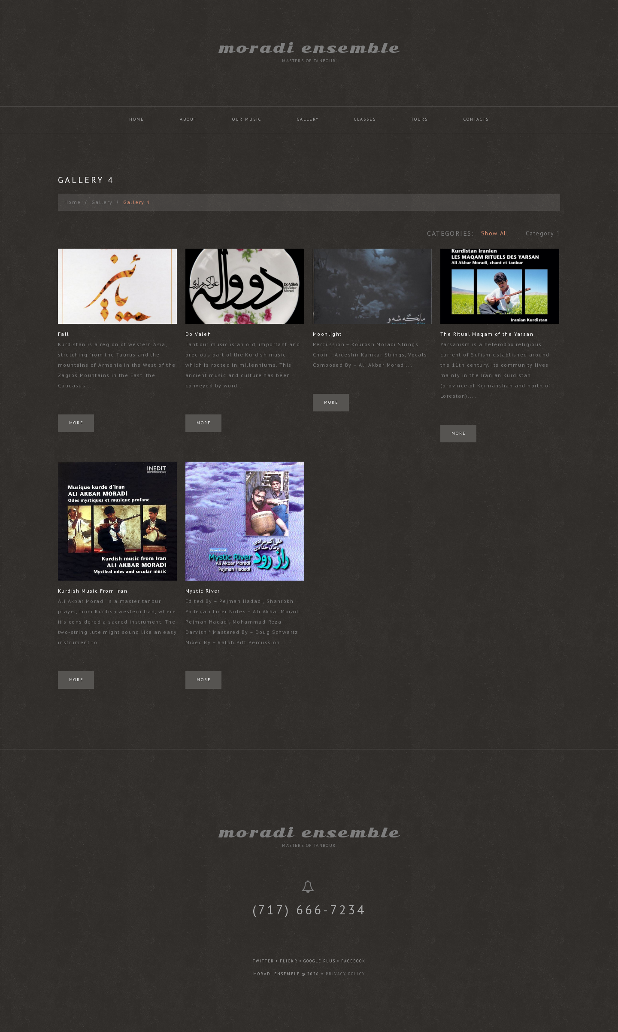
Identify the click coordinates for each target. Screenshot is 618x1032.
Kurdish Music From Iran (92, 588)
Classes (365, 119)
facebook (353, 961)
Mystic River (201, 588)
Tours (419, 119)
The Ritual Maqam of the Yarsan (482, 334)
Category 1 (543, 233)
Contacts (476, 119)
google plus (319, 961)
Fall (64, 334)
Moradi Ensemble (309, 48)
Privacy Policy (345, 973)
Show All (495, 233)
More (76, 423)
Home (136, 119)
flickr (289, 961)
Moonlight (324, 334)
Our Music (246, 119)
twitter (263, 961)
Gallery (308, 119)
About (188, 119)
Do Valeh (196, 334)
